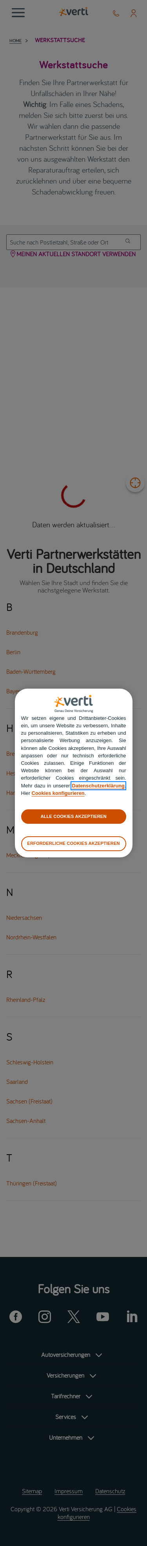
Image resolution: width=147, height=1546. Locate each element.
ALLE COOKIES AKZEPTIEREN (73, 816)
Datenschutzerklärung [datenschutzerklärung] (98, 786)
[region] (73, 773)
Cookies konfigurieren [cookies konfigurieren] (58, 793)
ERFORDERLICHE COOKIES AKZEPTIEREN (73, 843)
